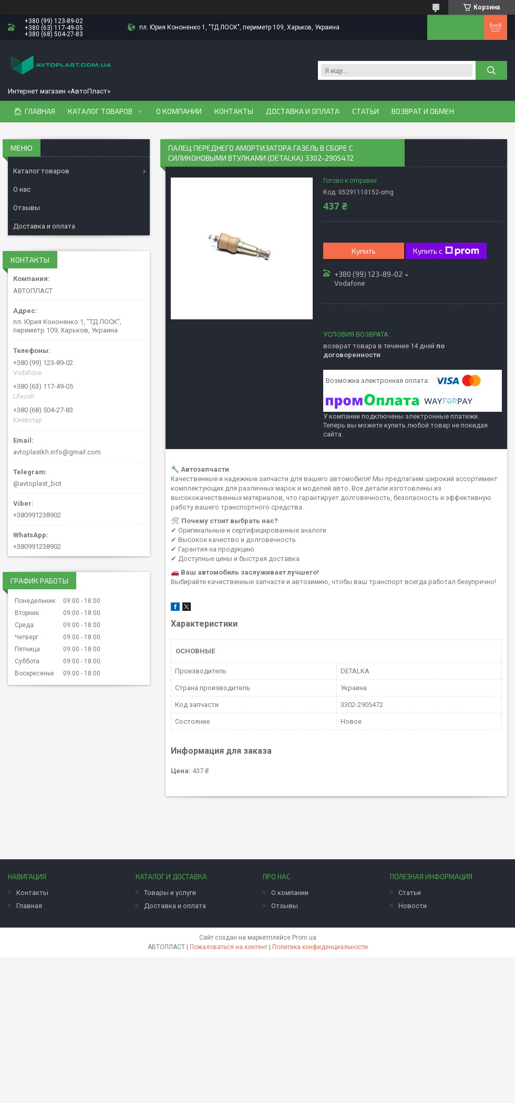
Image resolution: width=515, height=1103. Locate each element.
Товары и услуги (170, 893)
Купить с (446, 251)
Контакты (233, 111)
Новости (412, 906)
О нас (21, 189)
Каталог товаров (100, 111)
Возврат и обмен (423, 111)
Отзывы (26, 208)
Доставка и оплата (302, 111)
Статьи (365, 111)
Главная (40, 111)
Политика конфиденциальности (320, 947)
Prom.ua (304, 937)
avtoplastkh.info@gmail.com (57, 452)
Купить (364, 250)
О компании (179, 111)
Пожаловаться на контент (228, 947)
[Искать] (491, 70)
